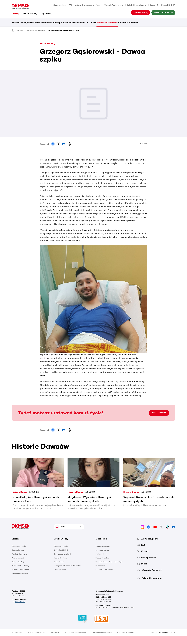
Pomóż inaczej (52, 22)
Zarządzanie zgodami (125, 632)
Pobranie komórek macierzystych (109, 562)
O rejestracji (59, 562)
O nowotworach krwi (62, 554)
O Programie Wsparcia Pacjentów (67, 566)
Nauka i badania (60, 558)
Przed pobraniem (102, 558)
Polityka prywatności (36, 632)
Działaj (15, 13)
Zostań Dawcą (140, 13)
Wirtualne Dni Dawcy (85, 22)
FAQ (70, 5)
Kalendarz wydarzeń (128, 22)
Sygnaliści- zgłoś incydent (75, 632)
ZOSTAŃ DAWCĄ (159, 413)
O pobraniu (46, 13)
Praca (98, 5)
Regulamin (55, 632)
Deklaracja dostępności (102, 632)
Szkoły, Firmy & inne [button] (137, 5)
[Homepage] (13, 30)
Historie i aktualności (107, 22)
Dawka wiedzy (29, 13)
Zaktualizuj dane (60, 5)
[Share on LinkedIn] (63, 144)
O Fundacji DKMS (61, 550)
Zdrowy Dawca (60, 570)
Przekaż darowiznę (163, 13)
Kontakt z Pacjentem (104, 570)
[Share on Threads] (69, 144)
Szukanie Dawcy (102, 550)
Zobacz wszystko (19, 546)
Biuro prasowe (88, 5)
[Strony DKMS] (167, 5)
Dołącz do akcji (67, 22)
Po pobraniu (100, 566)
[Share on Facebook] (53, 144)
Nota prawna (17, 632)
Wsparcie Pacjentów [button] (114, 5)
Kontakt (77, 5)
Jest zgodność (101, 554)
